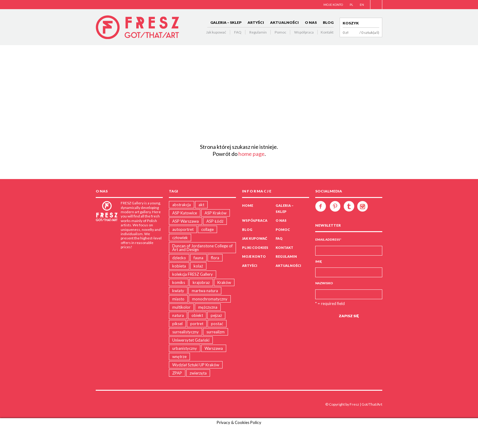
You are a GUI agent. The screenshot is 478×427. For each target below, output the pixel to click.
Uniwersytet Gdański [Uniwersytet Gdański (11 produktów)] (190, 340)
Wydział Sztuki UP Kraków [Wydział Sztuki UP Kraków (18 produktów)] (195, 364)
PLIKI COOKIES (255, 247)
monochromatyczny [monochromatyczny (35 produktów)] (209, 298)
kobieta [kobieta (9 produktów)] (179, 266)
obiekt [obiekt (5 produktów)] (197, 315)
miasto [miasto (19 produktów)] (178, 298)
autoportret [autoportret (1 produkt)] (183, 229)
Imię (318, 261)
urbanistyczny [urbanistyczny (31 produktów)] (184, 348)
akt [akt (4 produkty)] (201, 204)
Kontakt (327, 32)
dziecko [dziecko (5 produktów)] (179, 257)
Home (247, 205)
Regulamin (258, 32)
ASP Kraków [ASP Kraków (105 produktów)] (216, 212)
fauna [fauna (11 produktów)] (198, 257)
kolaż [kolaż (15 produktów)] (198, 266)
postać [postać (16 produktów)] (217, 323)
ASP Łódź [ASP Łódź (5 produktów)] (214, 221)
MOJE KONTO (333, 4)
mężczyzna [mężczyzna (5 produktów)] (207, 307)
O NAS (311, 22)
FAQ (237, 32)
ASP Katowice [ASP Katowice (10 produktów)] (184, 212)
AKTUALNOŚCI (284, 22)
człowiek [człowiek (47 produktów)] (180, 237)
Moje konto (254, 256)
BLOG (328, 22)
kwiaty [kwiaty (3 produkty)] (178, 290)
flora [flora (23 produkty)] (215, 257)
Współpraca (304, 32)
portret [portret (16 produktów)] (196, 323)
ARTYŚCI (256, 22)
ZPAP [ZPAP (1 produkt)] (177, 373)
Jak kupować (216, 32)
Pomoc (280, 32)
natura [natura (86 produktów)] (178, 315)
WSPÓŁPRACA (254, 220)
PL (351, 4)
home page (251, 153)
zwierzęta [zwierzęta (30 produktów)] (198, 373)
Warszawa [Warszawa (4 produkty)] (214, 348)
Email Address (328, 239)
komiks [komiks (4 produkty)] (178, 282)
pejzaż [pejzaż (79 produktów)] (216, 315)
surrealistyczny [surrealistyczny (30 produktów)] (185, 331)
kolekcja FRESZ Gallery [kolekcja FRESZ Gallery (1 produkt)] (192, 274)
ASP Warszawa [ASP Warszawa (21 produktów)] (185, 221)
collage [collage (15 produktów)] (207, 229)
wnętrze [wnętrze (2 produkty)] (179, 356)
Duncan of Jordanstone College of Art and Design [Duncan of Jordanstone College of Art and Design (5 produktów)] (202, 247)
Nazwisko (324, 283)
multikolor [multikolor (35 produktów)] (181, 307)
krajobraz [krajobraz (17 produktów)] (201, 282)
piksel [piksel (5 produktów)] (177, 323)
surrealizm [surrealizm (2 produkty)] (215, 331)
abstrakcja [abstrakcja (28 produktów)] (181, 204)
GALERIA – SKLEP (225, 22)
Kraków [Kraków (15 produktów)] (224, 282)
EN (362, 4)
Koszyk (351, 23)
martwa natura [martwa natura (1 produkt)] (205, 290)
